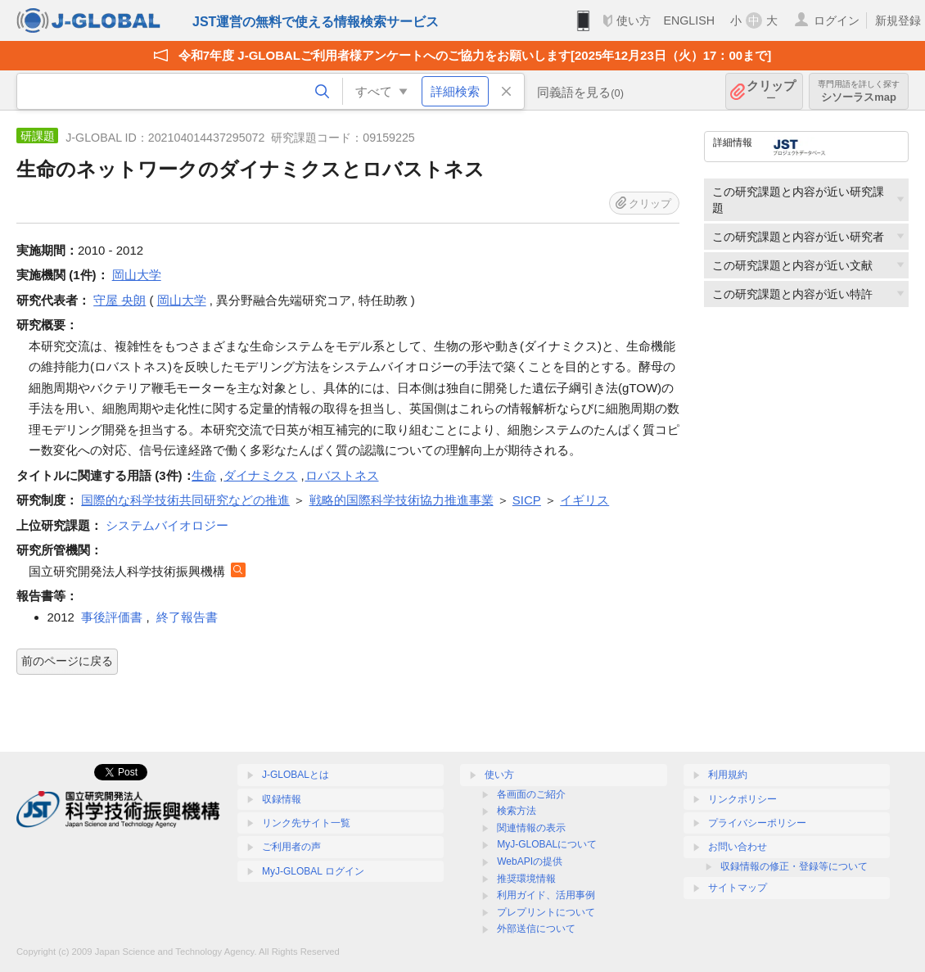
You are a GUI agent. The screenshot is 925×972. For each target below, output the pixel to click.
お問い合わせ (737, 846)
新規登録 (898, 20)
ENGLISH (689, 20)
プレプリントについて (546, 912)
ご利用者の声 (291, 846)
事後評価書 (111, 617)
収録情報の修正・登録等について (794, 866)
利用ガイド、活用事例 (546, 895)
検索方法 (516, 810)
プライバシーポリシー (757, 823)
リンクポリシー (742, 799)
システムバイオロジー (167, 525)
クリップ (771, 91)
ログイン (837, 20)
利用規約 (727, 774)
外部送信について (536, 928)
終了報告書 (187, 617)
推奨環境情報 (526, 878)
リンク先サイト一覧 (306, 823)
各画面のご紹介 (531, 794)
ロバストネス (342, 475)
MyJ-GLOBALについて (547, 844)
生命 (204, 475)
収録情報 (281, 799)
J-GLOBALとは (295, 774)
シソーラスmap (859, 91)
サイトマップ (737, 887)
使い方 (633, 20)
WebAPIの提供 (529, 861)
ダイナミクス (260, 475)
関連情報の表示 (531, 828)
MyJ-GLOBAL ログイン (313, 871)
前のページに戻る (67, 660)
